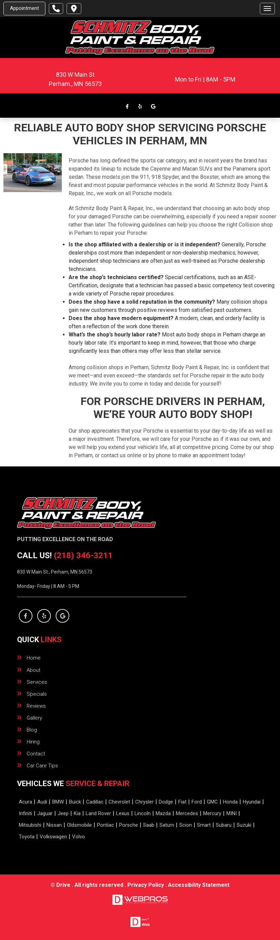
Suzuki (244, 825)
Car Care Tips (42, 766)
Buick (75, 802)
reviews (36, 706)
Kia (77, 813)
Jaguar (45, 813)
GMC (212, 802)
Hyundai (252, 802)
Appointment (24, 8)
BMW (58, 802)
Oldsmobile (79, 825)
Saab (148, 825)
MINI (231, 813)
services (37, 682)
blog (32, 730)
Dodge (166, 802)
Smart (204, 825)
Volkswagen (53, 837)
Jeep (63, 813)
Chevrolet (119, 802)
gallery (34, 718)
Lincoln (143, 813)
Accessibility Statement (198, 885)
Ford (197, 802)
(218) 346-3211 (83, 555)
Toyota (26, 837)
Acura (25, 802)
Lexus (122, 813)
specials (37, 694)
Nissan (54, 825)
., (75, 83)
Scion (185, 825)
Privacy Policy (145, 885)
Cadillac (94, 802)
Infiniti (25, 813)
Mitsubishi (30, 825)
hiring (33, 742)
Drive (63, 885)
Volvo (78, 837)
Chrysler (144, 802)
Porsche (128, 825)
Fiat (182, 802)
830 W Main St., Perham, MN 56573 (54, 572)
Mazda (163, 813)
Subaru (224, 825)
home (34, 658)
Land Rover (98, 813)
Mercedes (187, 813)
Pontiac (105, 825)
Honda (230, 802)
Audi (42, 802)
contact (36, 754)
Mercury (212, 813)
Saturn (166, 825)
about (33, 670)
